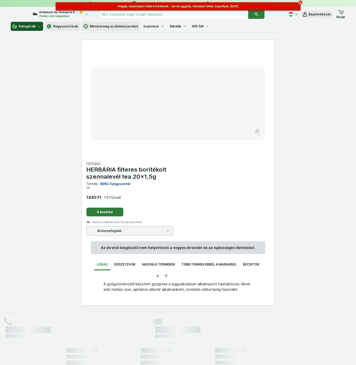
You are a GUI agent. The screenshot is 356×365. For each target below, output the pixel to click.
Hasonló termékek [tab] (158, 158)
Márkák (178, 26)
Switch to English (186, 337)
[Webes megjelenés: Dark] (200, 355)
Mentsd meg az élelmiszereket (111, 26)
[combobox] (181, 14)
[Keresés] (264, 14)
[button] (316, 14)
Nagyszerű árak (62, 26)
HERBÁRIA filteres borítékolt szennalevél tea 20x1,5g (223, 64)
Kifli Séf (200, 26)
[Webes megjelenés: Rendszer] (159, 355)
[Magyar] (293, 14)
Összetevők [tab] (125, 158)
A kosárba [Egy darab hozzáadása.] (201, 103)
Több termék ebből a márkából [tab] (208, 158)
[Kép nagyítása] (162, 118)
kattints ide (124, 326)
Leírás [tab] (102, 158)
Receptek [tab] (251, 158)
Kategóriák (26, 26)
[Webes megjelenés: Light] (182, 355)
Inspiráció (153, 26)
